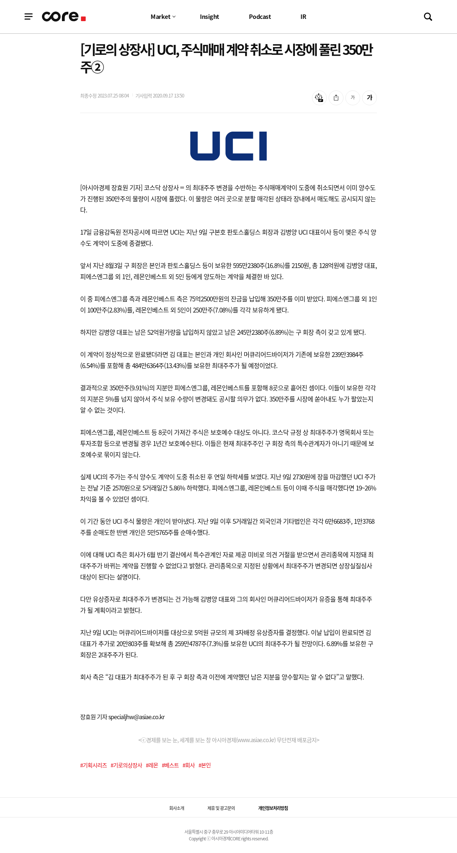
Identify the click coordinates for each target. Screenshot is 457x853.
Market (160, 16)
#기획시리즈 (93, 765)
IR (303, 16)
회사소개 (176, 808)
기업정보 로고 (64, 16)
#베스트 (170, 765)
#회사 (189, 765)
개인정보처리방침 (273, 808)
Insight (209, 16)
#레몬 (152, 765)
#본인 (204, 765)
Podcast (260, 16)
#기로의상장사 (126, 765)
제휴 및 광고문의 (221, 808)
